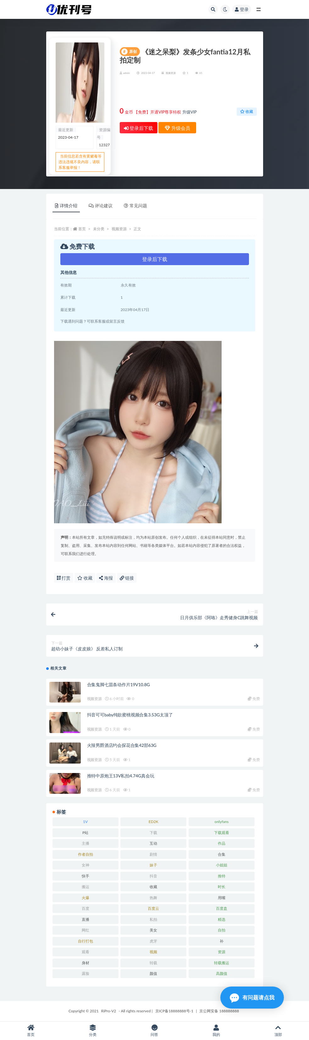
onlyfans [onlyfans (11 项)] (222, 821)
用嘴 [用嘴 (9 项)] (221, 897)
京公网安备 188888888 (219, 1011)
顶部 (278, 1031)
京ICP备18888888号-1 (174, 1011)
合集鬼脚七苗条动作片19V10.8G (118, 684)
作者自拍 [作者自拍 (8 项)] (85, 854)
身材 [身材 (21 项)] (85, 962)
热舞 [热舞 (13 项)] (153, 897)
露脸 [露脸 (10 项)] (85, 973)
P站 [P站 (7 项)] (85, 832)
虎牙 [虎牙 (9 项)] (153, 941)
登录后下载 (138, 128)
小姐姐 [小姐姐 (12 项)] (221, 865)
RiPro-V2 (108, 1011)
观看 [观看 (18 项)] (85, 951)
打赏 (64, 578)
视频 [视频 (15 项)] (153, 951)
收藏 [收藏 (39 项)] (153, 886)
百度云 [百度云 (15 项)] (153, 908)
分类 (93, 1031)
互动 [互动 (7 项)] (153, 843)
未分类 (98, 228)
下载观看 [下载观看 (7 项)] (221, 832)
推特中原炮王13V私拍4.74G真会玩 (120, 775)
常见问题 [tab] (135, 205)
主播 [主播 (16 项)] (85, 843)
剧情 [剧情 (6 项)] (153, 854)
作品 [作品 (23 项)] (221, 843)
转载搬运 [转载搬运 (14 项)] (221, 962)
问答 (154, 1031)
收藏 (246, 111)
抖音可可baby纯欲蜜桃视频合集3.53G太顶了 (130, 714)
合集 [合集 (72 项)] (221, 854)
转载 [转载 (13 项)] (153, 962)
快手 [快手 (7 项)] (85, 876)
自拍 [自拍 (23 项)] (221, 930)
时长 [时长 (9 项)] (221, 886)
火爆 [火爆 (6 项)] (85, 897)
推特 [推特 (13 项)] (221, 876)
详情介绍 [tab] (66, 205)
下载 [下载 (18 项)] (153, 832)
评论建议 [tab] (101, 205)
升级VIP (189, 111)
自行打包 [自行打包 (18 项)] (85, 941)
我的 (216, 1031)
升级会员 (236, 92)
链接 (127, 578)
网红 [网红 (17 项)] (85, 930)
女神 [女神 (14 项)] (85, 865)
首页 (82, 228)
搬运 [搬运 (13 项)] (85, 886)
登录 (242, 9)
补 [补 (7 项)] (221, 941)
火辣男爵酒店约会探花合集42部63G (122, 745)
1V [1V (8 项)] (85, 821)
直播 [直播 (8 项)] (85, 919)
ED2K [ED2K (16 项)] (153, 821)
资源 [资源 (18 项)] (221, 951)
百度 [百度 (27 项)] (85, 908)
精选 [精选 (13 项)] (221, 919)
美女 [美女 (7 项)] (153, 930)
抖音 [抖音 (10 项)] (153, 876)
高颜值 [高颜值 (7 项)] (221, 973)
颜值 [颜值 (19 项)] (153, 973)
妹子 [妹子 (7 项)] (153, 865)
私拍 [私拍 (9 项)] (153, 919)
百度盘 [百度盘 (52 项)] (221, 908)
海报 (106, 578)
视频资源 (171, 73)
